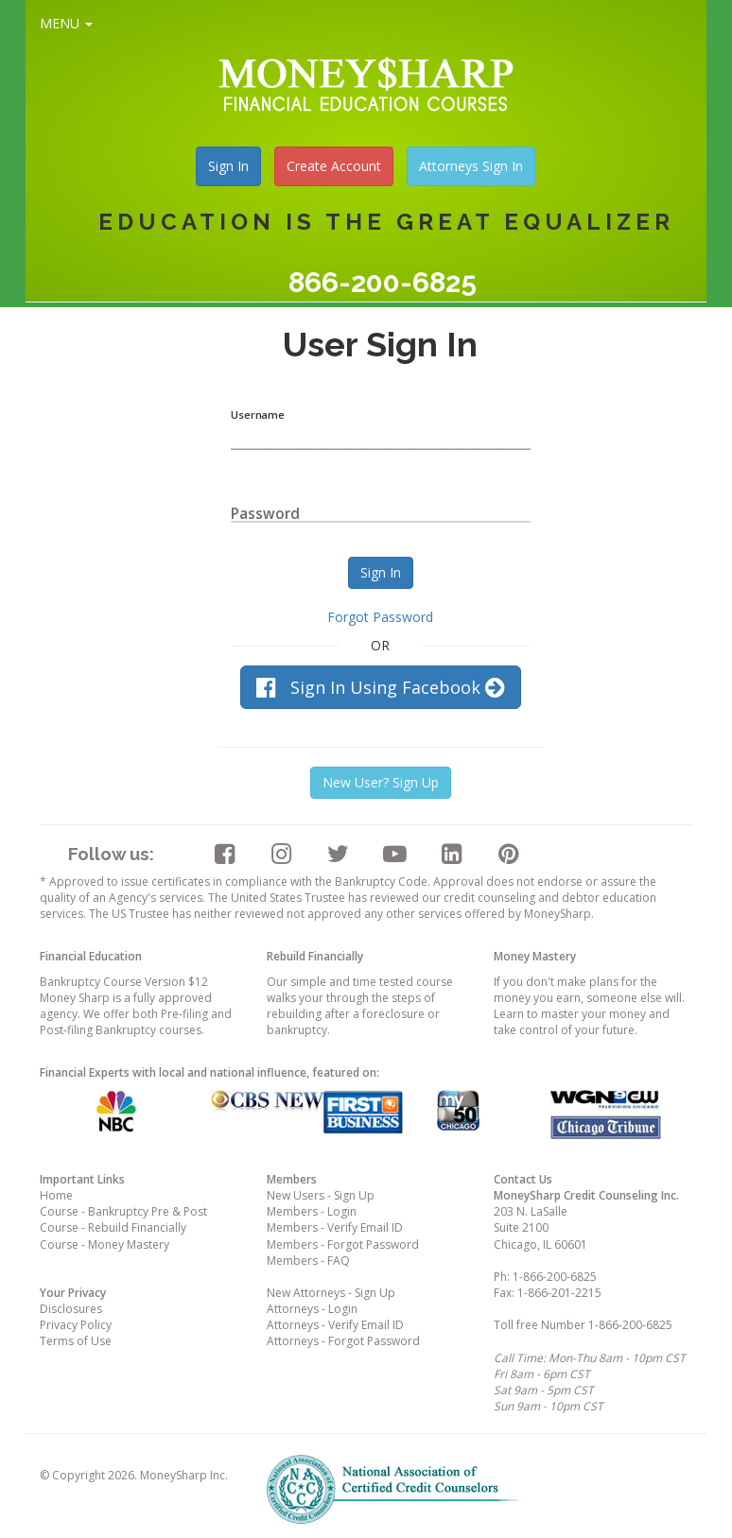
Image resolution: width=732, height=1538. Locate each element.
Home (56, 1195)
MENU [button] (66, 23)
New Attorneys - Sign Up (331, 1293)
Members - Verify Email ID (335, 1227)
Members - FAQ (308, 1261)
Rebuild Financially (315, 956)
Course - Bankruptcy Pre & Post (123, 1211)
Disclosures (71, 1309)
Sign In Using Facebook (380, 687)
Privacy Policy (76, 1325)
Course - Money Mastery (104, 1244)
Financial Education (91, 956)
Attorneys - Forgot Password (343, 1341)
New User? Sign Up (380, 782)
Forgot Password (380, 617)
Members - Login (312, 1211)
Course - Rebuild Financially (113, 1227)
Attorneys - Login (312, 1309)
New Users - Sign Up (321, 1195)
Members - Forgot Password (343, 1244)
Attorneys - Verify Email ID (335, 1325)
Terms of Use (76, 1341)
